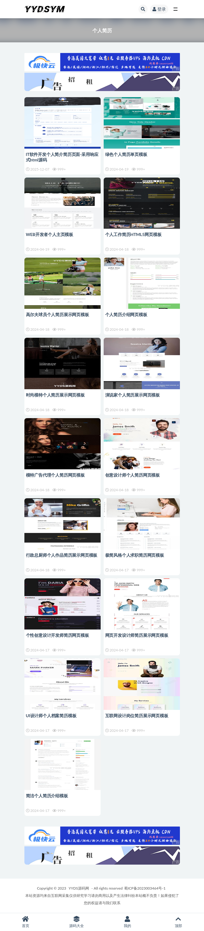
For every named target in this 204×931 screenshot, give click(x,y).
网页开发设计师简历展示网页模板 (136, 635)
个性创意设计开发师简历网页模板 (57, 635)
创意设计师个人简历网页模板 (132, 475)
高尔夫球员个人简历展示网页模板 (57, 314)
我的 (127, 922)
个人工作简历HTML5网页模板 (133, 234)
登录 (159, 9)
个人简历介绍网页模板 (126, 314)
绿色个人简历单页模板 (126, 154)
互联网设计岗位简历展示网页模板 (136, 715)
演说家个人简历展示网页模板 (132, 394)
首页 (25, 922)
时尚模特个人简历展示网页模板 (55, 394)
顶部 (178, 922)
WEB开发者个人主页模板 (49, 234)
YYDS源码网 (79, 888)
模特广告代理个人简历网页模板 (55, 475)
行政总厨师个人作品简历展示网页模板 (62, 555)
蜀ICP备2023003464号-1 (145, 888)
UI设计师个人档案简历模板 (51, 715)
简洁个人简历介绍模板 (47, 795)
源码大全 (76, 922)
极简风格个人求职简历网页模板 (134, 555)
